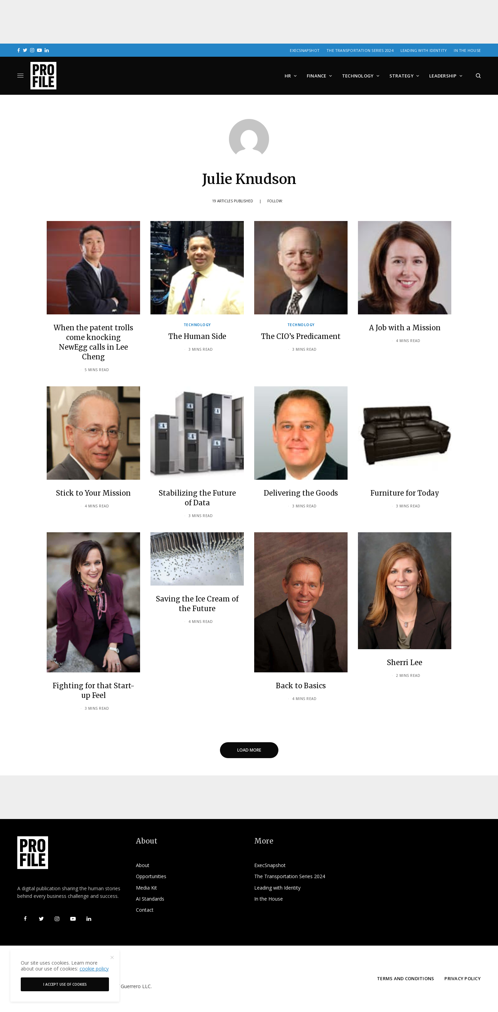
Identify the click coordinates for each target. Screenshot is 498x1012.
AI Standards (150, 898)
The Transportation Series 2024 (360, 50)
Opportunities (151, 876)
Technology (197, 324)
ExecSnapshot (305, 50)
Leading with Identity (423, 50)
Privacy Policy (462, 978)
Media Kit (146, 887)
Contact (145, 910)
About (142, 865)
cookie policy (94, 968)
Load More (249, 750)
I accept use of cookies (65, 984)
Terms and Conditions (405, 978)
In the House (467, 50)
